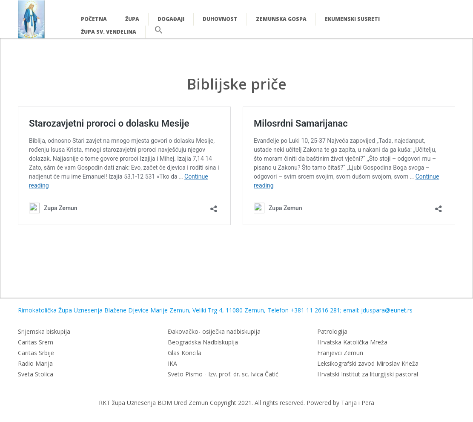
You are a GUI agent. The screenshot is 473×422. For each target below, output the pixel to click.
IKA (172, 363)
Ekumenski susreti (352, 19)
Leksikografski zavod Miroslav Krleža (368, 363)
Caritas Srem (35, 342)
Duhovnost (220, 19)
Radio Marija (35, 363)
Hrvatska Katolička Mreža (352, 342)
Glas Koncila (184, 353)
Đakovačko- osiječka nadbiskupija (214, 331)
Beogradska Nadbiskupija (203, 342)
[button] (159, 32)
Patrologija (332, 331)
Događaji (171, 19)
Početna (94, 19)
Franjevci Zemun (340, 353)
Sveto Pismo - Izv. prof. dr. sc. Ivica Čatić (223, 374)
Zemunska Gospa (281, 19)
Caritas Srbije (36, 353)
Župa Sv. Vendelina (108, 31)
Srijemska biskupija (44, 331)
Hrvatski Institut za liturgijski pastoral (367, 374)
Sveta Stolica (35, 374)
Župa (132, 19)
